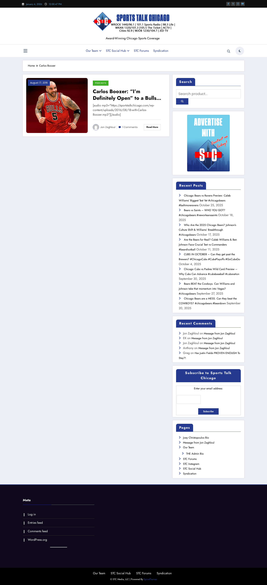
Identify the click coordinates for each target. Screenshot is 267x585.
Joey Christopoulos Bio (196, 438)
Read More (152, 127)
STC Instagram (191, 464)
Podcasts (100, 83)
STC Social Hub (117, 51)
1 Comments (130, 127)
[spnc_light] (239, 51)
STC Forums (141, 51)
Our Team (93, 51)
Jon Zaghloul (107, 127)
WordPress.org (37, 539)
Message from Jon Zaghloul (219, 333)
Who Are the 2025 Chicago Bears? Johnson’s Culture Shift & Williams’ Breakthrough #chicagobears (207, 230)
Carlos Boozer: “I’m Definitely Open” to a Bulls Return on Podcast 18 (124, 94)
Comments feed (38, 531)
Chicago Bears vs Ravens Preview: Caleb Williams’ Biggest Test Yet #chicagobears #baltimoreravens (205, 200)
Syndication (160, 51)
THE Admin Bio (195, 454)
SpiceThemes (150, 579)
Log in (32, 514)
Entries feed (35, 522)
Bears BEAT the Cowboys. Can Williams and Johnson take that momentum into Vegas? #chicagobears (207, 289)
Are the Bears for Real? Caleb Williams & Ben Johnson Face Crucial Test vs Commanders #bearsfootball (208, 244)
